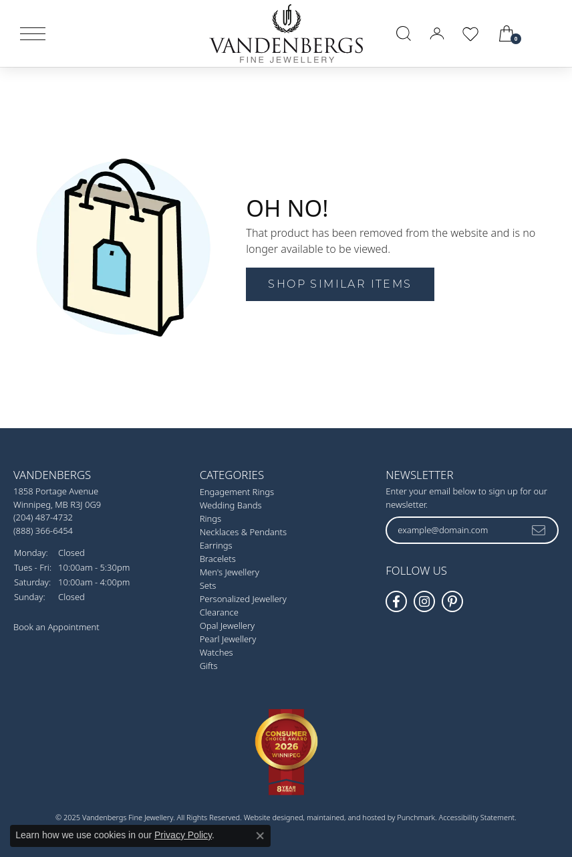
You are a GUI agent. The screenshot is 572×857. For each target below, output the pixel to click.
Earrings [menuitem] (216, 545)
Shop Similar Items (340, 284)
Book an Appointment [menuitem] (56, 627)
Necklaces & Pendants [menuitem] (243, 532)
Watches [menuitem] (216, 652)
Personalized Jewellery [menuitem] (243, 599)
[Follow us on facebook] (396, 601)
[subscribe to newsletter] (539, 530)
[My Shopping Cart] (507, 33)
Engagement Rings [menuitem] (237, 492)
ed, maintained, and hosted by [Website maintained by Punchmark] (346, 817)
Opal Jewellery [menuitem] (227, 626)
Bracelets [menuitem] (218, 559)
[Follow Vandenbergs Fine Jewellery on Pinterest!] (452, 601)
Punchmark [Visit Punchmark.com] (416, 817)
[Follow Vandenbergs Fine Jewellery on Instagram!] (424, 601)
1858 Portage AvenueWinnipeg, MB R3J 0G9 (57, 511)
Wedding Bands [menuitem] (231, 505)
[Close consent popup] (260, 836)
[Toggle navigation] (32, 34)
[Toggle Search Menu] (403, 33)
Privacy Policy (183, 835)
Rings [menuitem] (210, 518)
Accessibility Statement (477, 817)
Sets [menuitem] (208, 585)
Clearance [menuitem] (219, 612)
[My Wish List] (470, 33)
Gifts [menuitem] (209, 666)
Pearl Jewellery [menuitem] (228, 639)
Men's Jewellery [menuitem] (229, 572)
